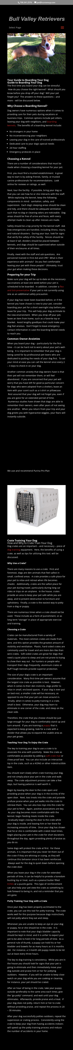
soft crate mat (53, 755)
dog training (13, 549)
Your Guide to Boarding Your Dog (28, 80)
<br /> (16, 449)
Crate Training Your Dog (22, 540)
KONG (10, 883)
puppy (46, 725)
